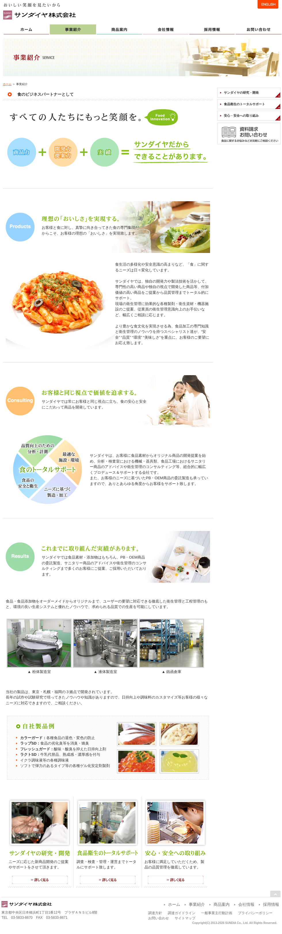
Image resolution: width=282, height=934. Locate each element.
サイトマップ (185, 918)
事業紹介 (197, 904)
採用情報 (271, 904)
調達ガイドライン (181, 913)
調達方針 (155, 913)
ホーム (7, 84)
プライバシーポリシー (255, 913)
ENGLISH (268, 4)
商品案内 (222, 904)
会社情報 (246, 904)
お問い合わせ (158, 918)
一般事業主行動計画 (216, 913)
